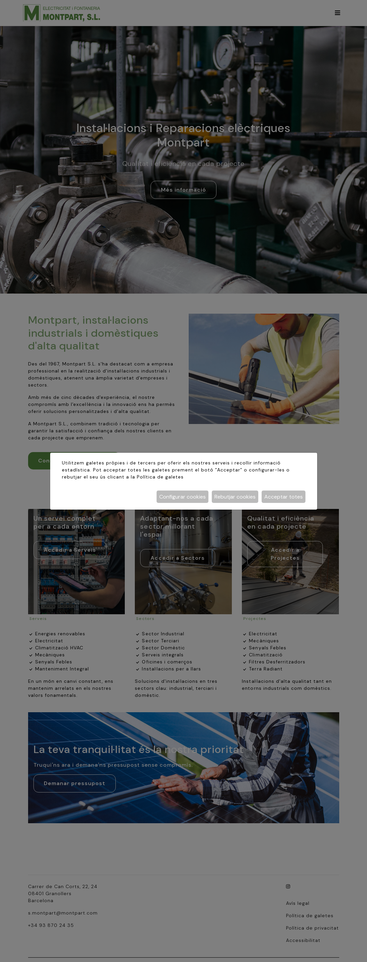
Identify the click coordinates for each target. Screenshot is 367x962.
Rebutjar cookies (235, 496)
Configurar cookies (182, 496)
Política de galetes (160, 477)
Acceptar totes (283, 496)
